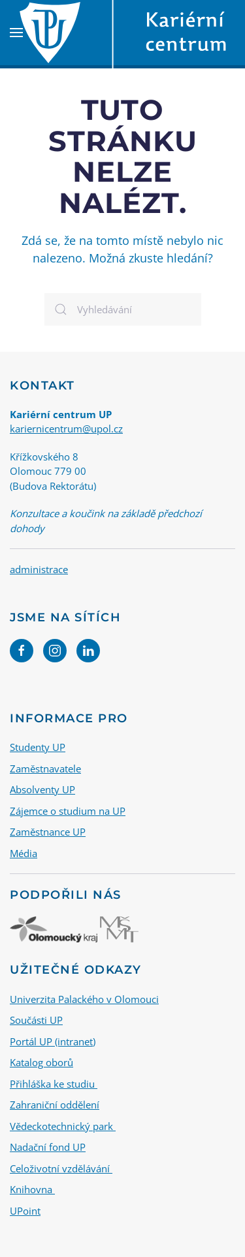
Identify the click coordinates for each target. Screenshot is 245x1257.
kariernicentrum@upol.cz (66, 428)
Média (23, 853)
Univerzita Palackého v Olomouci (84, 999)
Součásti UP (36, 1019)
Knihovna (32, 1189)
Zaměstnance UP (48, 831)
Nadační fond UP (48, 1146)
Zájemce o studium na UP (67, 810)
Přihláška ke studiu (53, 1083)
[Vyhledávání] (122, 309)
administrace (39, 569)
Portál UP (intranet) (52, 1041)
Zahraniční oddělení (54, 1104)
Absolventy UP (42, 789)
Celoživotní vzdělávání (61, 1168)
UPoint (25, 1210)
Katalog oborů (41, 1062)
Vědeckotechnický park (63, 1126)
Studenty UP (37, 747)
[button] (16, 32)
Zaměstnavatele (45, 768)
